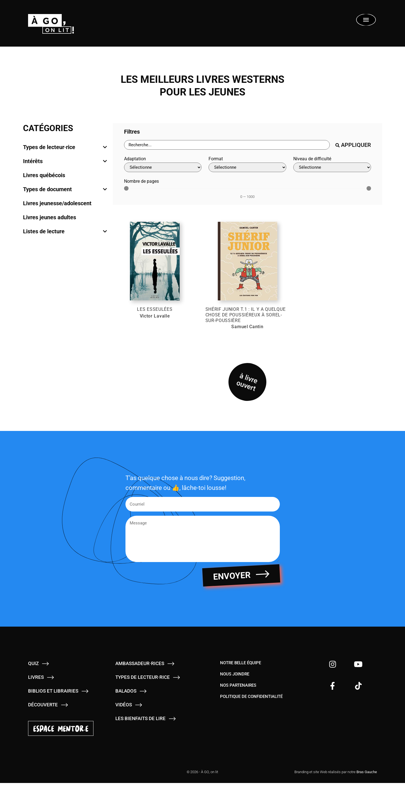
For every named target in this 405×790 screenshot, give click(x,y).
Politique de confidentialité (251, 703)
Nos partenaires (238, 692)
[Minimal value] (247, 188)
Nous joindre (234, 681)
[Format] (247, 167)
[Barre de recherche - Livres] (227, 145)
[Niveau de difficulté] (332, 167)
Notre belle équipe (240, 669)
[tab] (65, 147)
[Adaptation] (163, 167)
